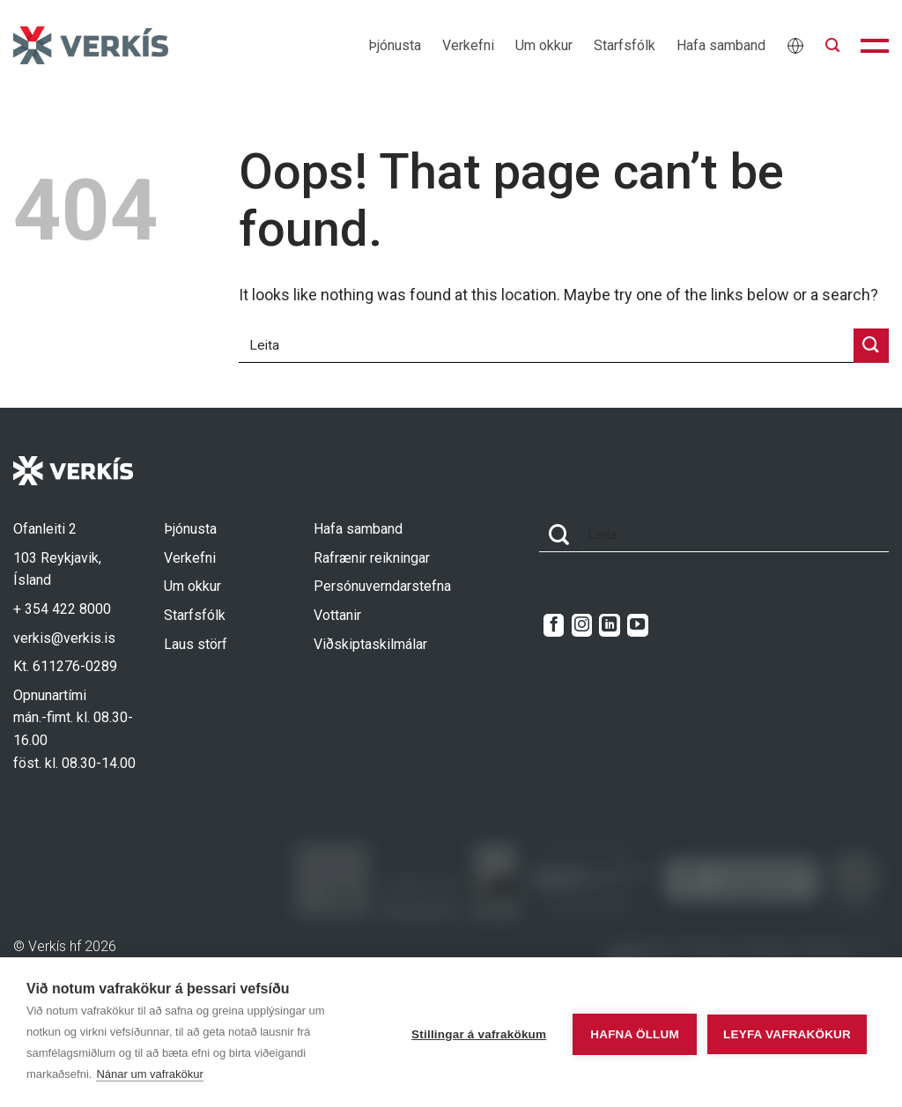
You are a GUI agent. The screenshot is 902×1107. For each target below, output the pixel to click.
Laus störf (195, 644)
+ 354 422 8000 (62, 609)
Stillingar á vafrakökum (469, 1032)
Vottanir (337, 615)
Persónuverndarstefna (382, 586)
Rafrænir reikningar (372, 558)
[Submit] (871, 345)
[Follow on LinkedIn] (609, 625)
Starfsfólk (624, 45)
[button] (832, 45)
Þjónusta (394, 45)
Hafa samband (720, 45)
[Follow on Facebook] (553, 625)
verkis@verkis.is (64, 638)
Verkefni (468, 45)
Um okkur (544, 45)
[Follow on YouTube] (637, 625)
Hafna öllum (624, 1032)
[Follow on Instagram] (582, 625)
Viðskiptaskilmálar (370, 644)
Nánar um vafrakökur (149, 1074)
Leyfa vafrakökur (787, 1032)
